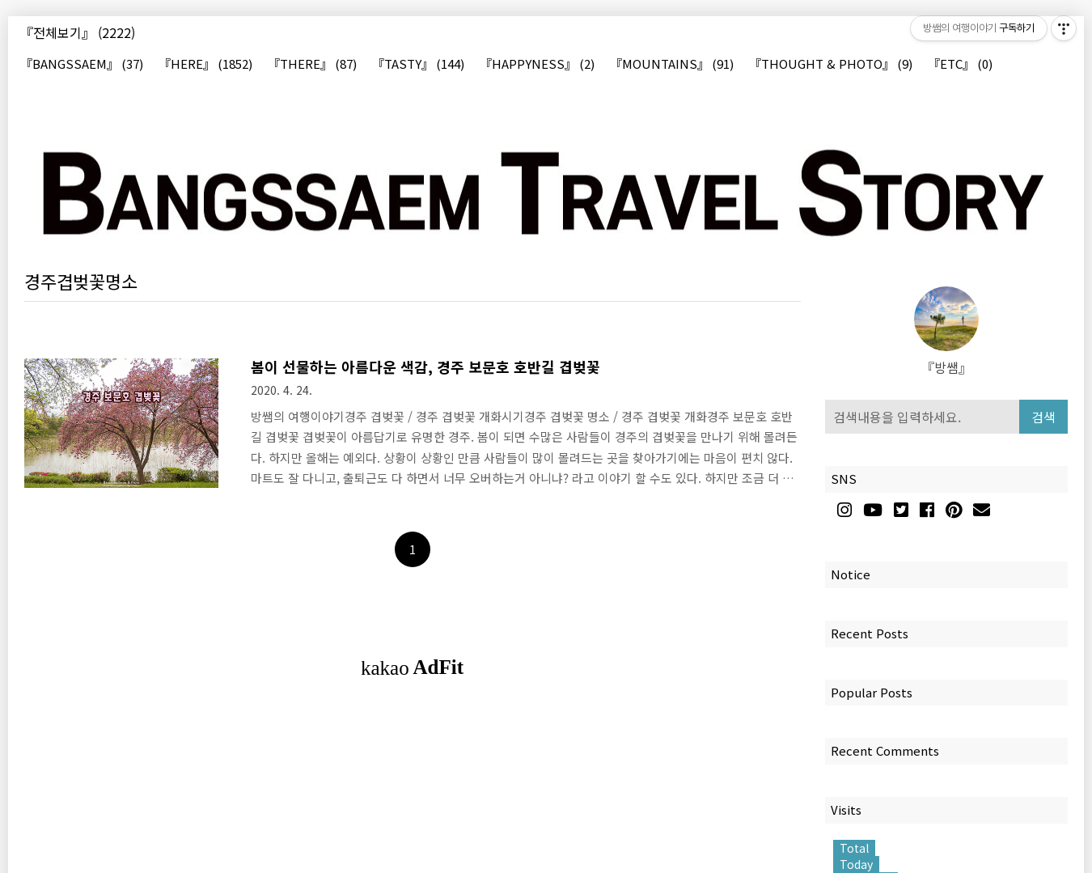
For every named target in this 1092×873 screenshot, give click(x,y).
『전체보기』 (77, 32)
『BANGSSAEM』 (81, 64)
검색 (1043, 416)
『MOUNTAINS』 (672, 64)
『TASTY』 (418, 64)
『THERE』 (312, 64)
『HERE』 (205, 64)
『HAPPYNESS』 (537, 64)
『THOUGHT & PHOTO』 (830, 64)
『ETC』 (960, 64)
